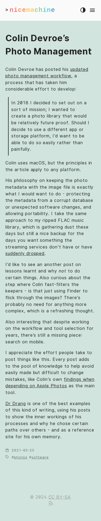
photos (20, 457)
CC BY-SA (59, 497)
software (40, 457)
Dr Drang (15, 403)
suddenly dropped (24, 253)
